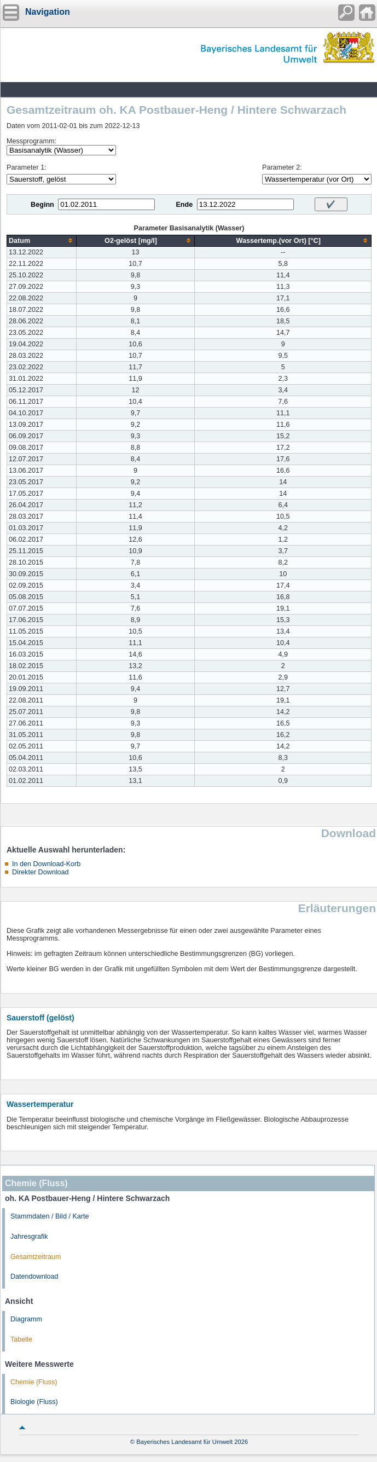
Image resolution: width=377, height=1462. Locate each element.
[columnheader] (42, 240)
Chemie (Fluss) (33, 1382)
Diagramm (26, 1319)
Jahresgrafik (29, 1236)
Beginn (42, 204)
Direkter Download (40, 872)
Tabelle (21, 1339)
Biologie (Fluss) (34, 1402)
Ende (184, 204)
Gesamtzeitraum (35, 1257)
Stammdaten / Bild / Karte (49, 1216)
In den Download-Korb (46, 864)
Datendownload (34, 1276)
